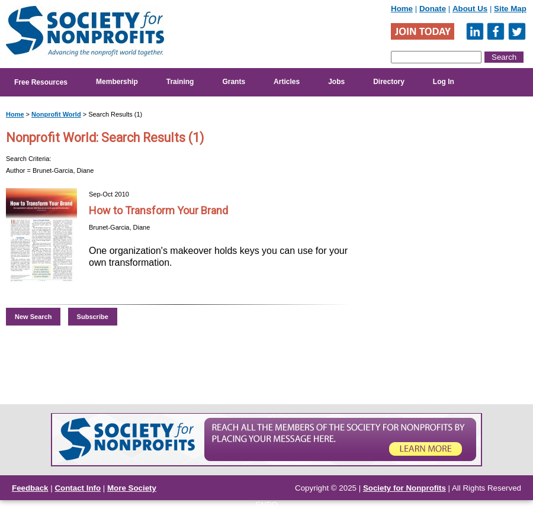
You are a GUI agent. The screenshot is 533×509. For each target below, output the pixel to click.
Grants (233, 82)
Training (180, 82)
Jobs (336, 82)
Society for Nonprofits (404, 488)
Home (402, 8)
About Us (469, 8)
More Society (131, 488)
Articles (287, 82)
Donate (432, 8)
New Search (33, 316)
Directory (388, 82)
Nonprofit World (56, 114)
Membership (117, 82)
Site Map (510, 8)
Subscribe (92, 316)
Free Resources (41, 82)
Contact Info (77, 488)
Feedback (30, 488)
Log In (443, 82)
